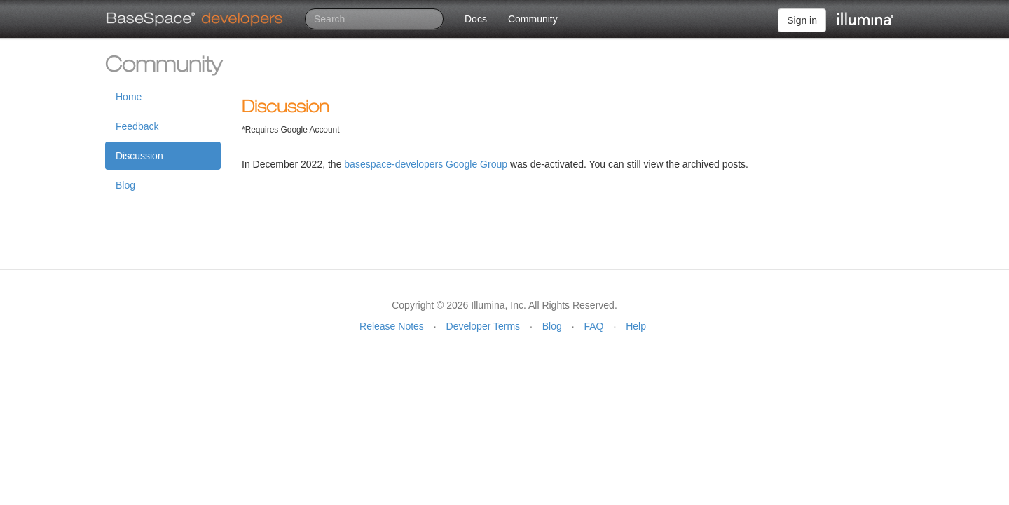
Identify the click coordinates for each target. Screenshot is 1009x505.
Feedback (137, 126)
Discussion (139, 155)
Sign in (802, 20)
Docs (476, 19)
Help (636, 326)
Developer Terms (483, 326)
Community (533, 19)
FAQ (593, 326)
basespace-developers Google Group (425, 164)
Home (129, 96)
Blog (125, 185)
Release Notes (391, 326)
